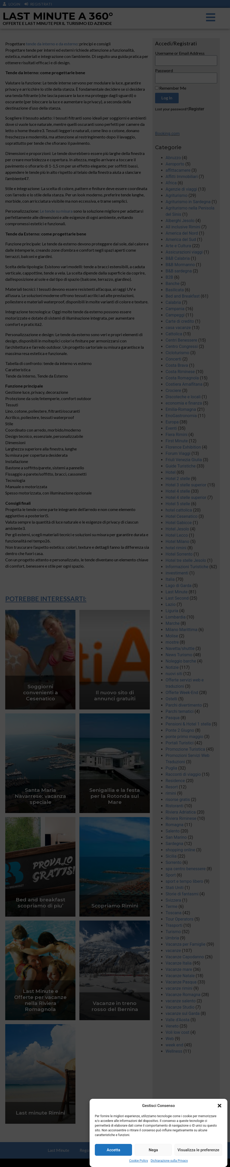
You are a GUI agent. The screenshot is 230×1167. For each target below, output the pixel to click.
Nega (153, 1150)
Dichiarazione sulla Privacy (169, 1161)
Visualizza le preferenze (198, 1150)
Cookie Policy (138, 1161)
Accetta (113, 1150)
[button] (219, 1106)
